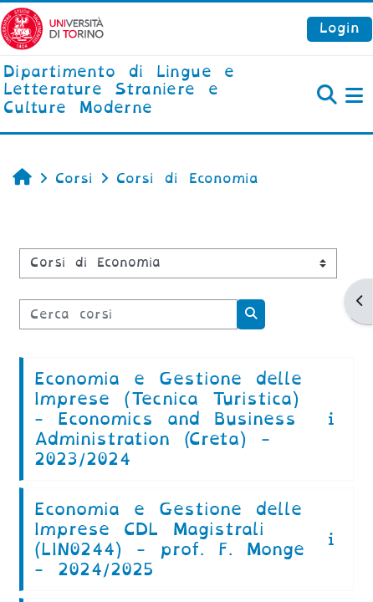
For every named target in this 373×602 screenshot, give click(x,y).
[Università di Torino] (52, 28)
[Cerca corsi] (128, 314)
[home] (124, 91)
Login (339, 28)
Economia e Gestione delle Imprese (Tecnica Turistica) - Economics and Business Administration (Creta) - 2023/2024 (168, 419)
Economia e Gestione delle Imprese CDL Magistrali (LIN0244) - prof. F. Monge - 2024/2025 (169, 539)
